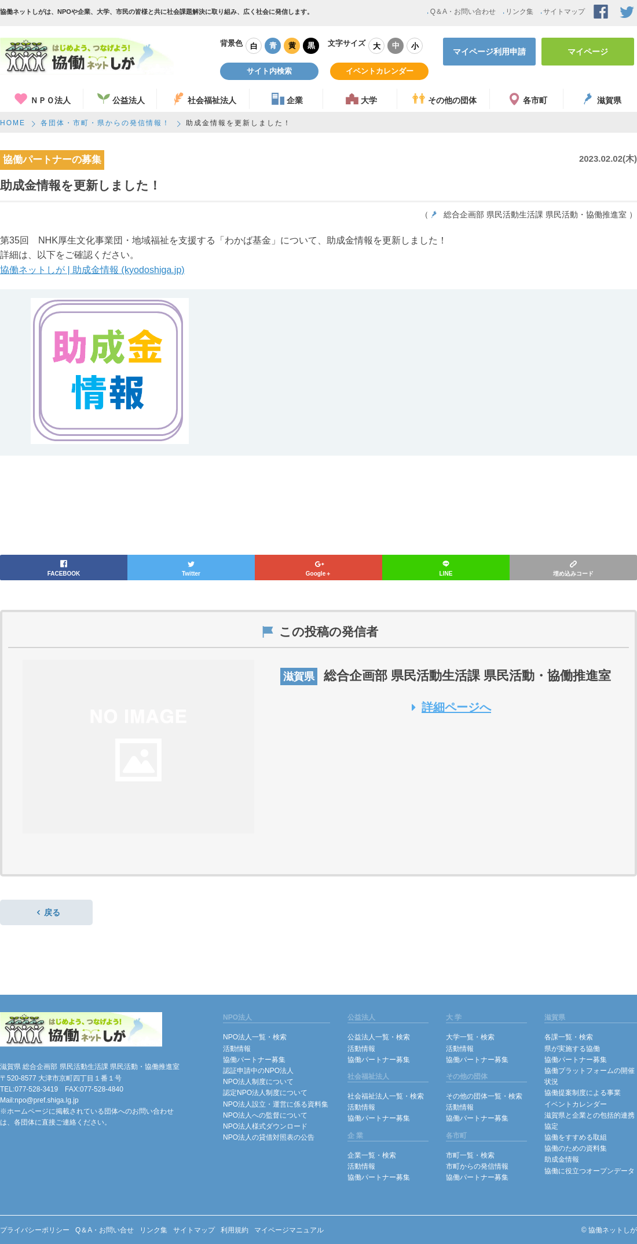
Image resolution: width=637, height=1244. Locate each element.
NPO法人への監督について (265, 1115)
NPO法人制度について (258, 1082)
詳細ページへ (448, 707)
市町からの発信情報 (477, 1166)
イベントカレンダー (379, 71)
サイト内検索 (269, 71)
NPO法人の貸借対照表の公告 (268, 1137)
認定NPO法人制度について (265, 1093)
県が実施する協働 (572, 1049)
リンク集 (517, 12)
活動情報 (237, 1049)
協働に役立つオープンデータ (589, 1171)
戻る (46, 912)
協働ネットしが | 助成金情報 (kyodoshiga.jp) (92, 269)
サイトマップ (562, 12)
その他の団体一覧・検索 (484, 1096)
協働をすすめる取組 (575, 1137)
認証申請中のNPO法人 (258, 1071)
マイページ (588, 51)
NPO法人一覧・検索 (255, 1037)
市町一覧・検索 (470, 1155)
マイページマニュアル (289, 1230)
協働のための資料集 (575, 1148)
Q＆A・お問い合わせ (461, 12)
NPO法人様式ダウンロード (265, 1126)
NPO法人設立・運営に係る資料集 (275, 1104)
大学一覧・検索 (470, 1037)
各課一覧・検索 (568, 1037)
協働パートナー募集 (254, 1060)
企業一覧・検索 (371, 1155)
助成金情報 (561, 1159)
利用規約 (234, 1230)
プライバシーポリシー (34, 1230)
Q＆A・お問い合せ (104, 1230)
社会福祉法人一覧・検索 (385, 1096)
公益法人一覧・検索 (378, 1037)
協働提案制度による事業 (582, 1093)
